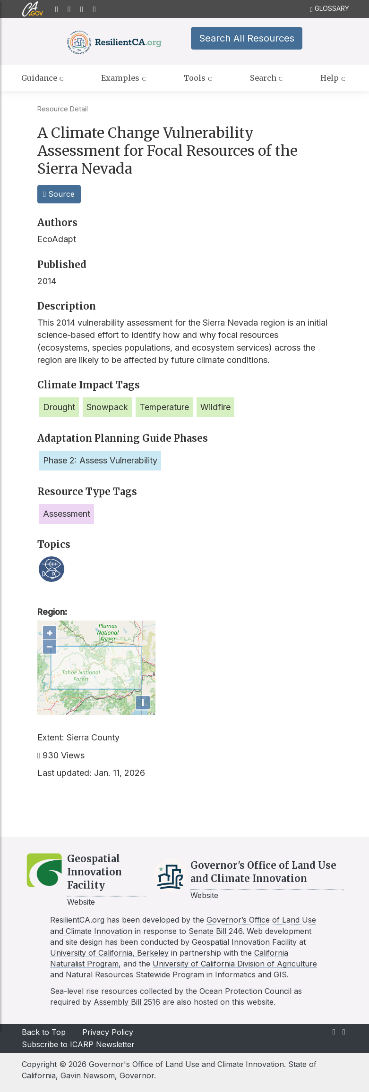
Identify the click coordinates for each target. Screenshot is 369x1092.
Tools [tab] (198, 78)
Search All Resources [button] (244, 38)
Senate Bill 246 (215, 931)
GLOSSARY (329, 8)
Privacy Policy (107, 1032)
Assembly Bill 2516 (127, 1002)
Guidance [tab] (42, 78)
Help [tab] (332, 78)
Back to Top (44, 1032)
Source (59, 194)
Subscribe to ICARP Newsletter (78, 1044)
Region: (52, 612)
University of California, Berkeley (109, 953)
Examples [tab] (123, 78)
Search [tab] (266, 78)
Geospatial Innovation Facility (244, 942)
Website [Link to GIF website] (81, 902)
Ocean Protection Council (245, 991)
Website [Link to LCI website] (204, 895)
